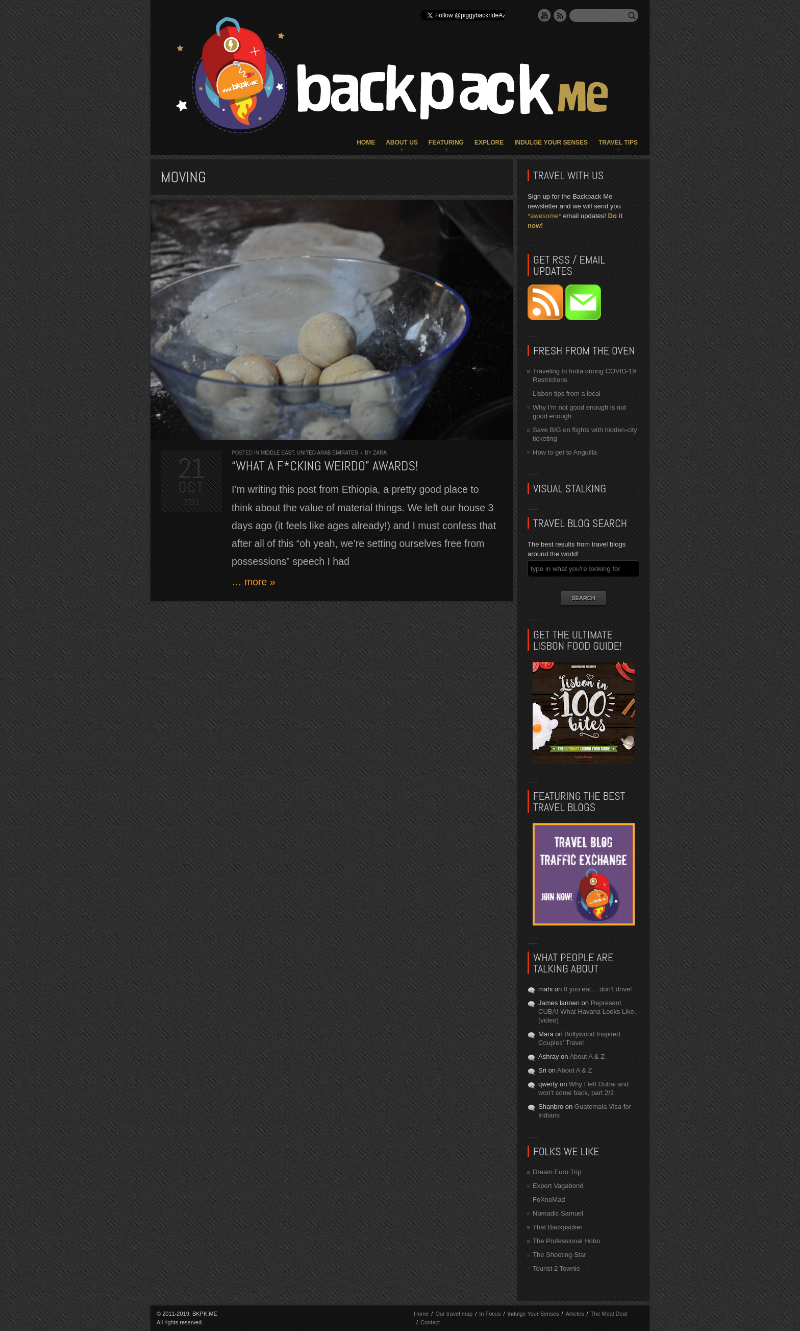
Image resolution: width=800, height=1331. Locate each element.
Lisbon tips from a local (567, 393)
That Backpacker (558, 1227)
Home (366, 142)
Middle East (277, 453)
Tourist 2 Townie (556, 1268)
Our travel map (453, 1314)
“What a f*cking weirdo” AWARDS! (325, 466)
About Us (402, 142)
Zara (380, 453)
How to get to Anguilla (565, 452)
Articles (574, 1314)
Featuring (446, 142)
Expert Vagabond (558, 1186)
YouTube (544, 15)
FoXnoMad (549, 1199)
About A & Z (587, 1056)
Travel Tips (618, 142)
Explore (489, 142)
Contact (430, 1322)
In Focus (490, 1314)
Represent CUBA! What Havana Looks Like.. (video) (588, 1011)
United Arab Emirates (327, 453)
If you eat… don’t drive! (598, 989)
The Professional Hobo (566, 1241)
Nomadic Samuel (558, 1213)
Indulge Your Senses (551, 142)
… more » (254, 581)
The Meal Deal (609, 1314)
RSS (560, 15)
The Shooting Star (559, 1254)
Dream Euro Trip (557, 1172)
